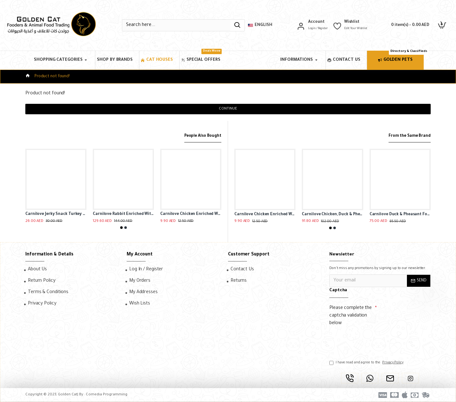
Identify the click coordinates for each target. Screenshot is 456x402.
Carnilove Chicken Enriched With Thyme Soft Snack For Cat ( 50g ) (190, 214)
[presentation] (373, 340)
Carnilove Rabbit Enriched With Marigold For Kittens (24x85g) (123, 214)
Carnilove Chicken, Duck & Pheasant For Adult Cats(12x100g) (332, 214)
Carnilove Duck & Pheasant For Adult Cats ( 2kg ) (400, 214)
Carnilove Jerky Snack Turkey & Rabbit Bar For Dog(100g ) (55, 214)
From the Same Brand (407, 136)
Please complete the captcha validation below (350, 316)
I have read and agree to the (366, 363)
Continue (228, 109)
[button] (121, 227)
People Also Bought (200, 136)
